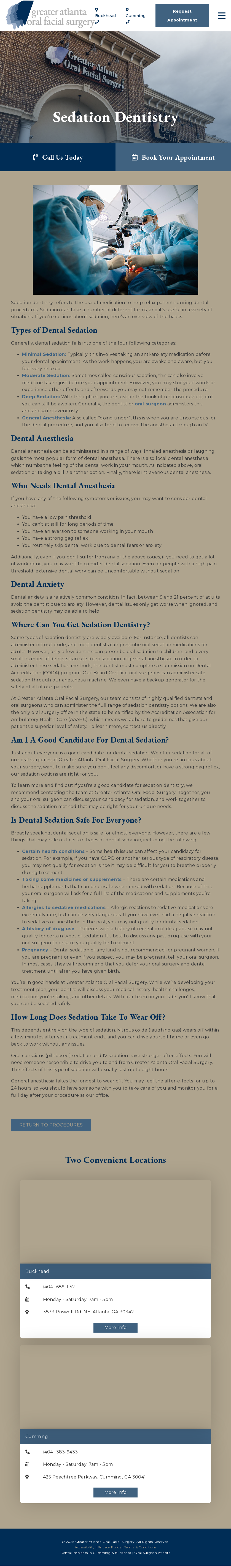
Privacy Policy (109, 1547)
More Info (115, 1327)
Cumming (36, 1436)
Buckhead (37, 1271)
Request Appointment (182, 16)
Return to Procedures (51, 1125)
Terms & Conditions (140, 1547)
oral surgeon (150, 404)
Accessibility (85, 1547)
